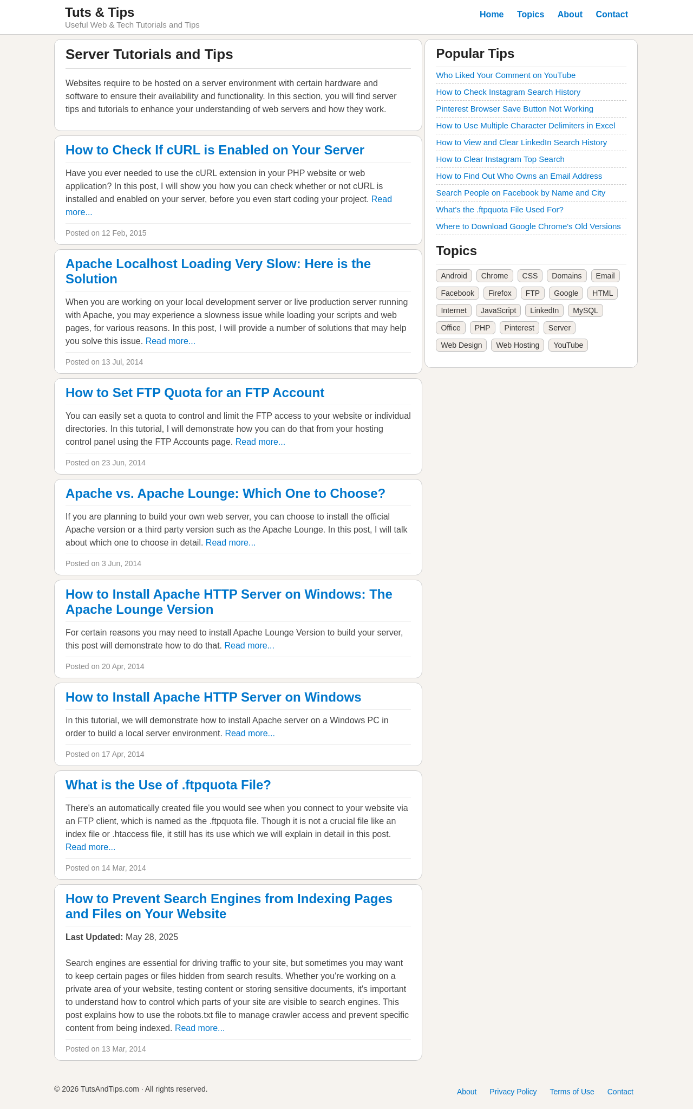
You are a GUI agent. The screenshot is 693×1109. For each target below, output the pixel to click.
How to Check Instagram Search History (508, 91)
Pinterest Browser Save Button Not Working (514, 108)
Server (559, 327)
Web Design (461, 345)
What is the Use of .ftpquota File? (168, 784)
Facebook (457, 293)
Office (450, 327)
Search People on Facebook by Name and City (520, 192)
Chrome (494, 275)
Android (454, 275)
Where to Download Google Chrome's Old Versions (528, 226)
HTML (602, 293)
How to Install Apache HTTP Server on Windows (214, 697)
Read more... (170, 341)
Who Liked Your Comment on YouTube (506, 75)
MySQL (585, 310)
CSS (530, 275)
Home (492, 14)
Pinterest (519, 327)
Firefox (500, 293)
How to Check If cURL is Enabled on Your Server (215, 149)
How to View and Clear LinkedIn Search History (521, 142)
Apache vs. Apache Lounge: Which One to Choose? (225, 493)
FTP (533, 293)
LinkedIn (544, 310)
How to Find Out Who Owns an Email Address (519, 175)
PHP (483, 327)
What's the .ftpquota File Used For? (499, 209)
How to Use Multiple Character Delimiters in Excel (525, 125)
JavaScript (498, 310)
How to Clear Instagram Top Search (500, 159)
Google (566, 293)
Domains (566, 275)
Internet (453, 310)
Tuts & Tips (99, 12)
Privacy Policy (513, 1091)
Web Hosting (517, 345)
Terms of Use (572, 1091)
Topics (530, 14)
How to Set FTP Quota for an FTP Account (195, 392)
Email (605, 275)
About (570, 14)
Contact (612, 14)
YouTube (568, 345)
